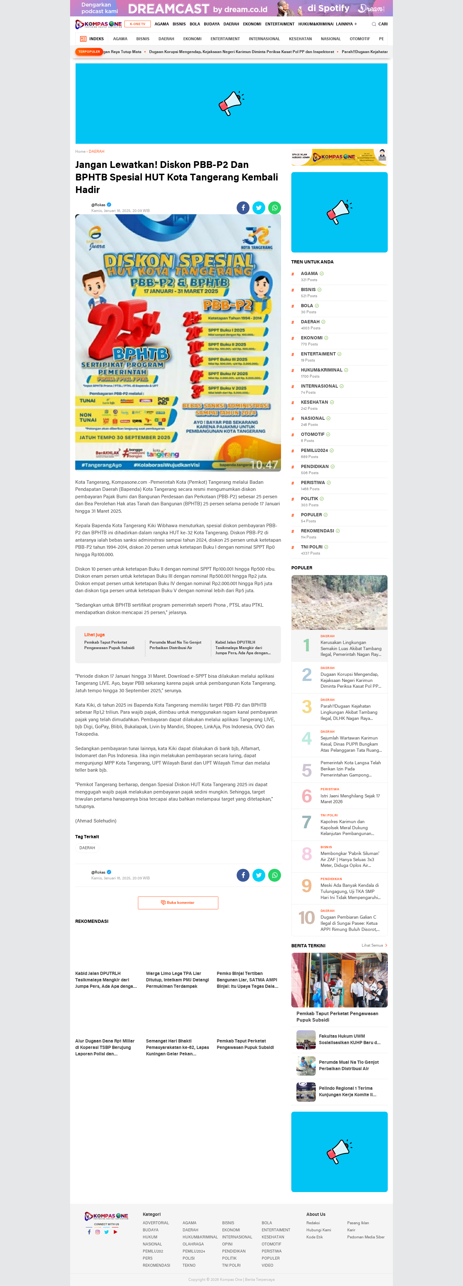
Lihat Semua (372, 946)
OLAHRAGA (193, 1244)
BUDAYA (212, 24)
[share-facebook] (243, 207)
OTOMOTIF (360, 39)
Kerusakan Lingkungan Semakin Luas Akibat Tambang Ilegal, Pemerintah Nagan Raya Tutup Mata (351, 649)
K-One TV (137, 24)
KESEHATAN (300, 39)
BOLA (195, 24)
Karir (351, 1230)
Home (80, 152)
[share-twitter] (258, 207)
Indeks (91, 39)
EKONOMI (252, 24)
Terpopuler (89, 52)
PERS (147, 1259)
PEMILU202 (153, 1252)
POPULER (311, 515)
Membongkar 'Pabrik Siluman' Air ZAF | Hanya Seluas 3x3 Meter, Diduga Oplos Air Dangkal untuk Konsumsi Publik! (350, 860)
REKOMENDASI (317, 531)
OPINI (227, 1244)
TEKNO (189, 1266)
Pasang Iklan (358, 1223)
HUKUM (150, 1237)
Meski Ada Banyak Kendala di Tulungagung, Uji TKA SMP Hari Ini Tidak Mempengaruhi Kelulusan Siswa (350, 892)
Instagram (98, 1234)
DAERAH (231, 24)
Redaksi (313, 1223)
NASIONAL (331, 39)
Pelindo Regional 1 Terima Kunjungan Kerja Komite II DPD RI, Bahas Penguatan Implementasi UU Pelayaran (348, 1092)
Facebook (89, 1234)
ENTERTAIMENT (280, 24)
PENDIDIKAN (315, 466)
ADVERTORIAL (156, 1223)
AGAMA (162, 24)
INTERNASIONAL (264, 39)
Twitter (106, 1234)
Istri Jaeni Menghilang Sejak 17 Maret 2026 (350, 799)
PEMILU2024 (314, 450)
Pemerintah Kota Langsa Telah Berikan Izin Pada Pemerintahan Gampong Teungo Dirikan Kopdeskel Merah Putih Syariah (351, 769)
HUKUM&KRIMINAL (316, 24)
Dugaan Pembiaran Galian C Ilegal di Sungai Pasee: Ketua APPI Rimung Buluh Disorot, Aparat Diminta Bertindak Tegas (349, 924)
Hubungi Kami (318, 1230)
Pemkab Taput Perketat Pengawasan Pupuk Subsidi (109, 645)
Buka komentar (178, 902)
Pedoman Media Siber (366, 1237)
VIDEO (267, 1266)
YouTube (115, 1234)
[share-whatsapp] (274, 207)
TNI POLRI (311, 547)
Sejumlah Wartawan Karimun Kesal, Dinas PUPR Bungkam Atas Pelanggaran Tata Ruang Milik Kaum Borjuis (350, 745)
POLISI (189, 1259)
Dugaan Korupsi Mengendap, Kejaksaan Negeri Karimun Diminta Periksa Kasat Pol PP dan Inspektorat (251, 52)
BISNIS (179, 24)
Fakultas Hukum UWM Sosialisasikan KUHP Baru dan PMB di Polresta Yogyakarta (350, 1040)
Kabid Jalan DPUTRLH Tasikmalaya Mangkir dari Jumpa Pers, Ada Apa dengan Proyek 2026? (241, 648)
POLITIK (309, 499)
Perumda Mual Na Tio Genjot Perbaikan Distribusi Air (175, 645)
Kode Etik (314, 1237)
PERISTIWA (313, 483)
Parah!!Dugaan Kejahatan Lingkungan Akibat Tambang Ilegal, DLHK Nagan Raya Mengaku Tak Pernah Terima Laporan (349, 713)
